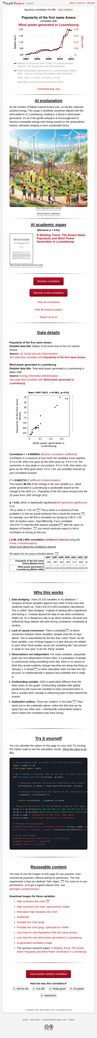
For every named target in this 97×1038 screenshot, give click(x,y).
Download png (48, 52)
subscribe (90, 3)
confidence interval (56, 539)
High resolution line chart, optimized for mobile (43, 906)
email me (80, 3)
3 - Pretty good (57, 988)
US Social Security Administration (39, 353)
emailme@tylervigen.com (54, 1019)
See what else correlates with (47, 357)
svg (57, 88)
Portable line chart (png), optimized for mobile (43, 927)
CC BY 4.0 (48, 1028)
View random (65, 9)
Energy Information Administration (39, 375)
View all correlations (48, 302)
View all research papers (48, 309)
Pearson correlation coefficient (58, 454)
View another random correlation (48, 974)
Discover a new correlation (48, 292)
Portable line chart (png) (30, 922)
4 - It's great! (77, 988)
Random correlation (48, 281)
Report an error (48, 317)
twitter (71, 1019)
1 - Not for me (20, 988)
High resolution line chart (31, 901)
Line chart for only (47, 932)
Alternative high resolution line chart (37, 911)
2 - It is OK (39, 988)
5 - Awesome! (48, 995)
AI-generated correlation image (34, 942)
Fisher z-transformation (23, 543)
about (72, 3)
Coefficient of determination (43, 480)
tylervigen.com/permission (24, 888)
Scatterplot (23, 916)
